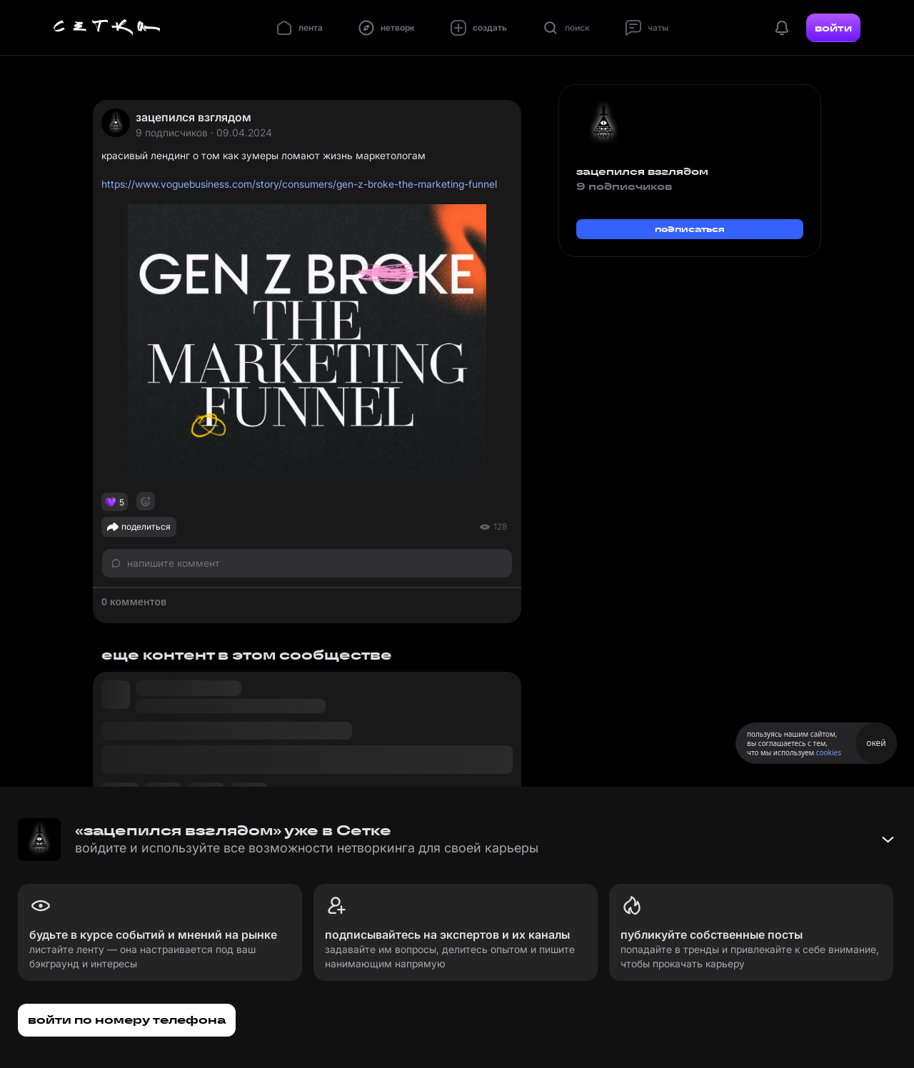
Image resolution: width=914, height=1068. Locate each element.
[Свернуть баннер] (887, 839)
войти (833, 28)
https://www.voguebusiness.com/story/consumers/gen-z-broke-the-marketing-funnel (299, 184)
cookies (828, 752)
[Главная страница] (107, 27)
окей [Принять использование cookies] (875, 743)
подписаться (690, 229)
